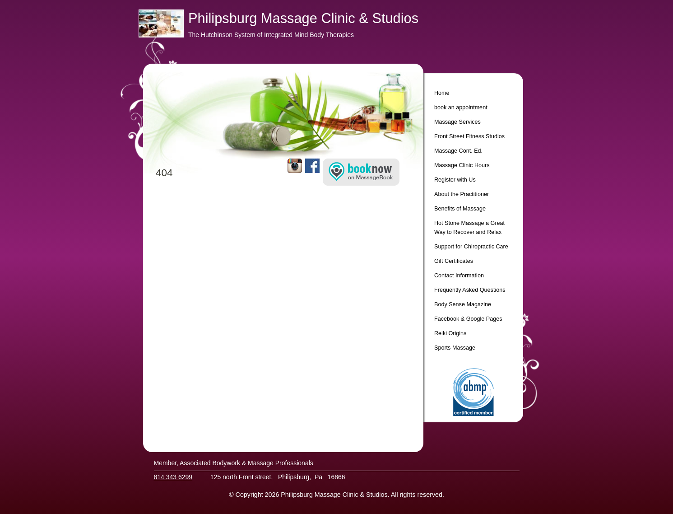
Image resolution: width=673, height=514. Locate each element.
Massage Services (457, 122)
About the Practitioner (461, 194)
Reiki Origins (450, 333)
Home (442, 93)
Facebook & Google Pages (468, 319)
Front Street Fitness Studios (469, 136)
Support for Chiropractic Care (471, 246)
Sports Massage (454, 348)
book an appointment (460, 107)
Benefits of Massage (460, 209)
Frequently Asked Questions (470, 290)
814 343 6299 (173, 477)
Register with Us (455, 180)
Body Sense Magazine (462, 304)
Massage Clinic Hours (461, 165)
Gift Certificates (453, 261)
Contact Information (459, 275)
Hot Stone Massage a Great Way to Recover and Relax (469, 227)
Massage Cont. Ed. (458, 151)
